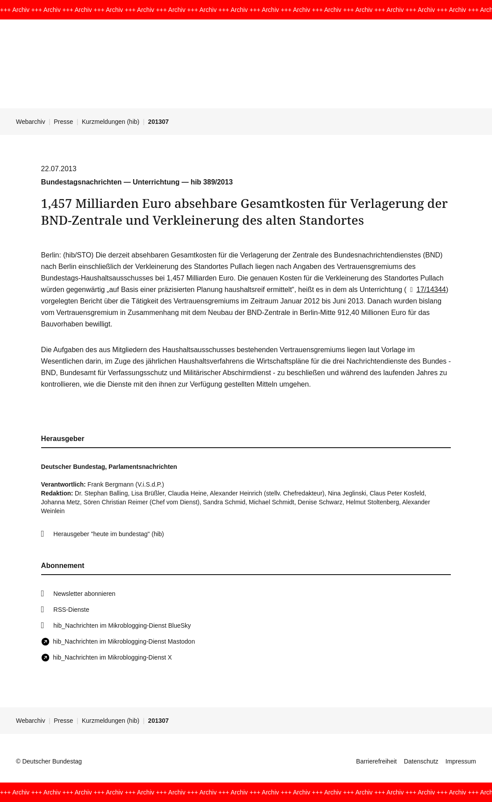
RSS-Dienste (71, 609)
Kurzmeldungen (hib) (110, 121)
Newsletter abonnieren (85, 593)
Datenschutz (421, 761)
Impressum (461, 761)
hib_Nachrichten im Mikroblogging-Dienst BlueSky (122, 625)
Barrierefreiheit (376, 761)
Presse (64, 121)
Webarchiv (30, 121)
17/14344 (426, 289)
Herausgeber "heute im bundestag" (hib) (109, 533)
